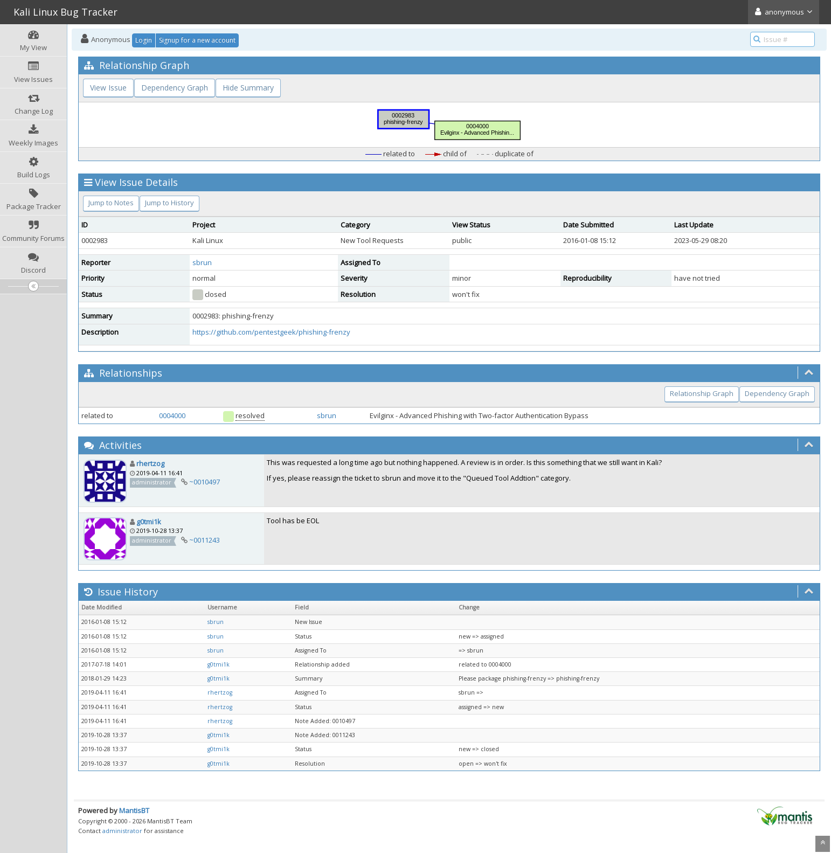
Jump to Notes (111, 202)
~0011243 (204, 540)
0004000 (172, 415)
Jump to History (169, 202)
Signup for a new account (197, 40)
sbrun (202, 262)
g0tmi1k (148, 521)
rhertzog (150, 463)
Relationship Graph (701, 393)
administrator (122, 831)
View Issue (108, 87)
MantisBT (134, 810)
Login (143, 40)
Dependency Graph (174, 87)
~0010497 (204, 482)
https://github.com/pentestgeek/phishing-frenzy (271, 332)
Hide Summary (248, 87)
